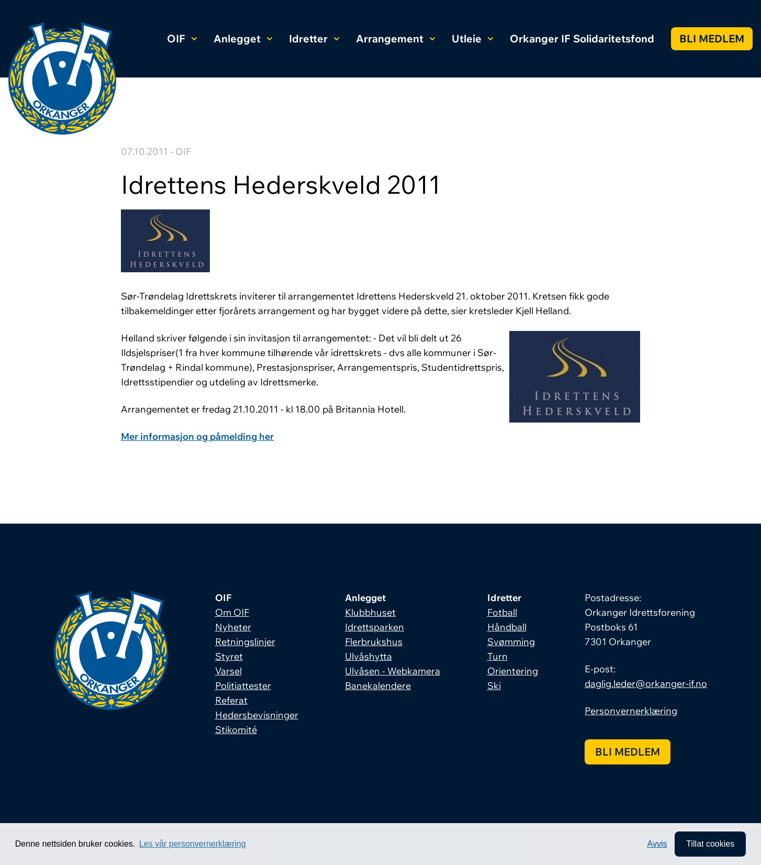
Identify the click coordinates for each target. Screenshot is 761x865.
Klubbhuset (370, 612)
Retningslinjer (245, 642)
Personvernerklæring (631, 711)
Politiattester (243, 686)
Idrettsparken (374, 627)
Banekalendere (378, 686)
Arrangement (395, 38)
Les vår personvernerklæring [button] (192, 843)
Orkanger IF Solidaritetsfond (582, 38)
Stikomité (236, 730)
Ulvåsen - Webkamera (392, 671)
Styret (229, 656)
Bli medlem (711, 38)
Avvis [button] (657, 843)
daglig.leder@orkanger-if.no (646, 684)
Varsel (228, 671)
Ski (494, 686)
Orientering (512, 671)
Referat (231, 700)
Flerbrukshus (373, 642)
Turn (497, 656)
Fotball (502, 612)
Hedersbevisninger (256, 715)
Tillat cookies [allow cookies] (710, 843)
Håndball (507, 627)
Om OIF (232, 612)
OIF (182, 38)
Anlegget (243, 38)
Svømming (511, 642)
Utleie (472, 38)
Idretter (314, 38)
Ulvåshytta (368, 656)
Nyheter (233, 627)
